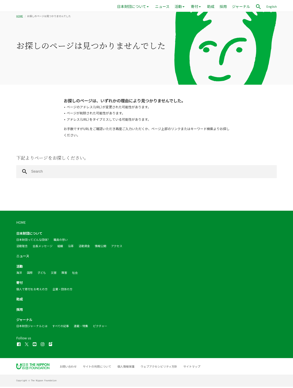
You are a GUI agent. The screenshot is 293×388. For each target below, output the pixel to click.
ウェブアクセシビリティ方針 (159, 368)
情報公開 (100, 247)
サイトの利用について (97, 368)
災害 (54, 274)
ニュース (162, 6)
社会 (75, 274)
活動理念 (22, 247)
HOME (19, 17)
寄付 (194, 6)
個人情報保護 (125, 368)
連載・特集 (81, 327)
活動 (178, 6)
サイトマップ (191, 368)
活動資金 (84, 247)
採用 (223, 6)
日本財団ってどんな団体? (32, 241)
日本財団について (131, 6)
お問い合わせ (68, 368)
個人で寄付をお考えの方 (32, 290)
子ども (41, 274)
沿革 (71, 247)
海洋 (19, 274)
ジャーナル (241, 6)
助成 (210, 6)
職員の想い (61, 241)
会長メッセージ (42, 247)
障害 (64, 274)
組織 (60, 247)
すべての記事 (60, 327)
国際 (30, 274)
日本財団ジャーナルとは (31, 327)
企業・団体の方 (62, 290)
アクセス (116, 247)
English (271, 6)
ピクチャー (100, 327)
